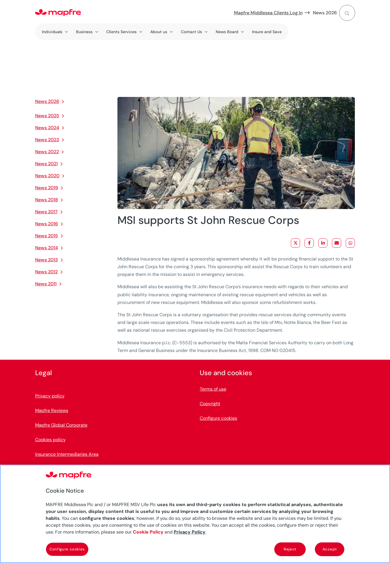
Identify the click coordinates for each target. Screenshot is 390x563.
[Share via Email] (336, 243)
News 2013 (46, 260)
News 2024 (47, 128)
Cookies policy (50, 440)
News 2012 (46, 272)
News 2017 (46, 212)
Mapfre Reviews (51, 410)
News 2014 (46, 248)
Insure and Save (267, 31)
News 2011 (46, 284)
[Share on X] (295, 243)
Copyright (210, 404)
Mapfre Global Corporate (61, 425)
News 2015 (46, 236)
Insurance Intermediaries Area (67, 454)
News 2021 (46, 164)
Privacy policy (50, 396)
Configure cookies (218, 418)
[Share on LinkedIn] (322, 243)
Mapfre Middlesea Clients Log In (268, 13)
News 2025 (47, 116)
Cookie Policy (148, 532)
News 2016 (46, 224)
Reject (290, 549)
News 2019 (46, 188)
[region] (195, 514)
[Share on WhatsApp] (350, 243)
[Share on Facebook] (309, 243)
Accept (330, 549)
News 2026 (325, 13)
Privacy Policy (189, 532)
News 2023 (47, 140)
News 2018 (46, 200)
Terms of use (213, 389)
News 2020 (47, 176)
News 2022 (47, 152)
